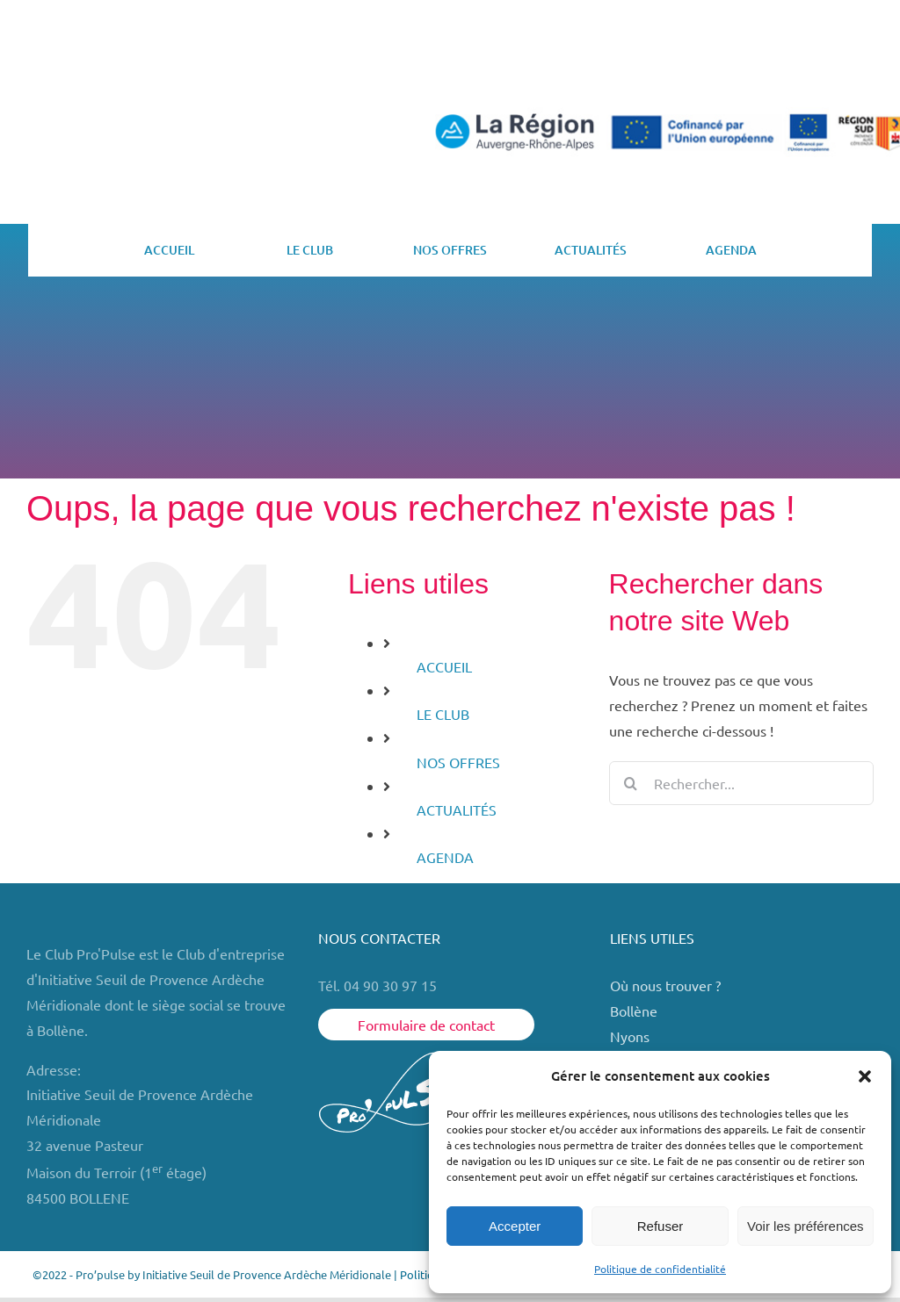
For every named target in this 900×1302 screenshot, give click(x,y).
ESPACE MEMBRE (796, 65)
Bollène (635, 1010)
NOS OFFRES (458, 762)
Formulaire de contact (426, 1024)
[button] (865, 1076)
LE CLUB (443, 714)
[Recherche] (631, 783)
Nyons (630, 1036)
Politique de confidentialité (660, 1269)
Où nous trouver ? (667, 985)
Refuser (660, 1226)
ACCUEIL (444, 666)
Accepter (515, 1226)
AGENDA (445, 857)
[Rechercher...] (741, 783)
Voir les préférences (805, 1226)
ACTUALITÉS (457, 809)
